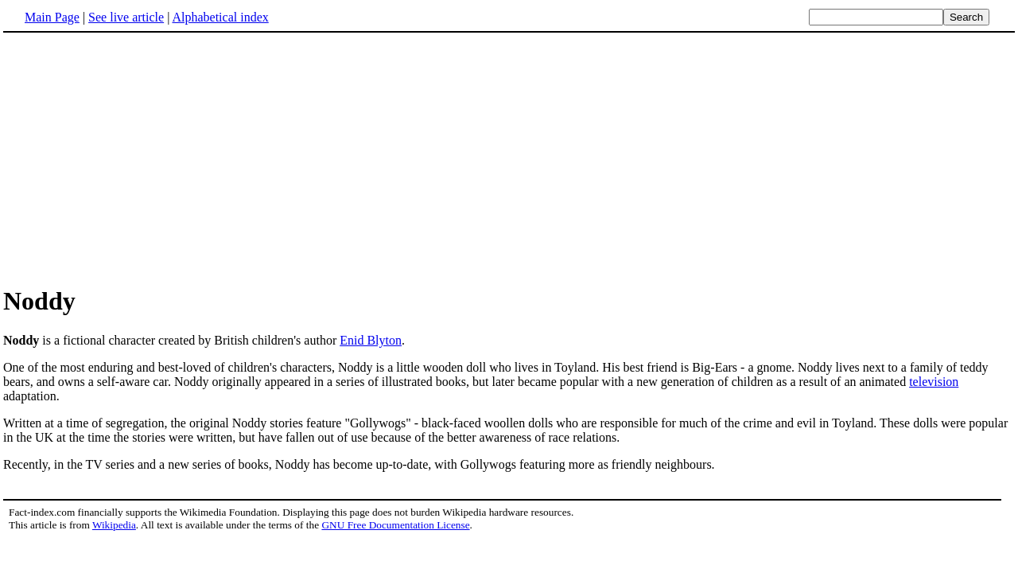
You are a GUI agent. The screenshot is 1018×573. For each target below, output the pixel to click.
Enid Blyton (371, 340)
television (933, 381)
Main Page (52, 17)
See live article (126, 17)
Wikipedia (114, 525)
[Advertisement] (509, 158)
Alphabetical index (220, 17)
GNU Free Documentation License (395, 525)
